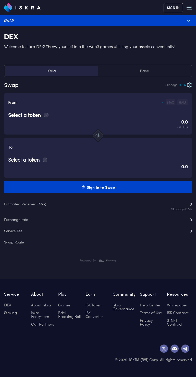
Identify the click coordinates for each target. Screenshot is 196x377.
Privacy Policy (146, 322)
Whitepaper (177, 305)
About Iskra (41, 305)
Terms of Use (151, 313)
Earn (90, 294)
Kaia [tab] (51, 70)
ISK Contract (178, 313)
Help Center (150, 305)
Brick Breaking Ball (69, 314)
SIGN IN (173, 7)
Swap (97, 20)
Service (11, 294)
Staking (10, 313)
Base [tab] (144, 70)
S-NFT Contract (174, 322)
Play (62, 294)
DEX (11, 36)
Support (148, 294)
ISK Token (93, 305)
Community (124, 294)
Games (64, 305)
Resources (177, 294)
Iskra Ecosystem (40, 314)
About (37, 294)
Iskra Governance (123, 307)
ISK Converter (94, 314)
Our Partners (42, 324)
